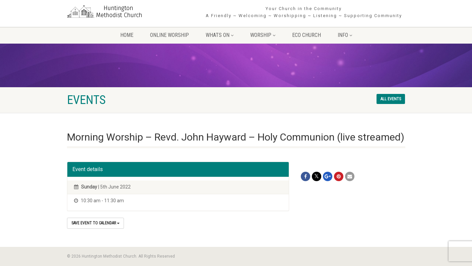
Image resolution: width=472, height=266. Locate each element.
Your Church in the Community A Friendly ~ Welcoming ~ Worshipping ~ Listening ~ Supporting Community (304, 12)
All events (391, 99)
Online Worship (169, 35)
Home (126, 35)
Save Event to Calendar (95, 223)
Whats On (219, 35)
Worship (262, 35)
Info (345, 35)
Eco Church (306, 35)
